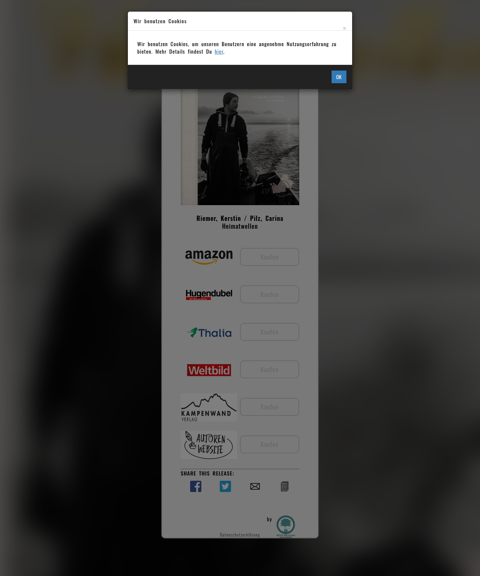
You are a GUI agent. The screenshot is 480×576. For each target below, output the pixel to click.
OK (339, 77)
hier (219, 51)
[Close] (344, 28)
